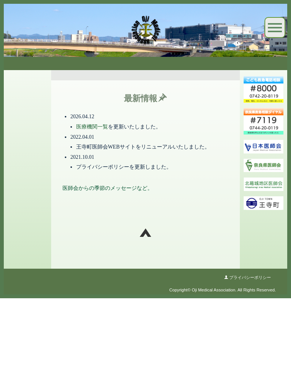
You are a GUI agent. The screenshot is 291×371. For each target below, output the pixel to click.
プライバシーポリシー (247, 353)
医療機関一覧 (92, 199)
